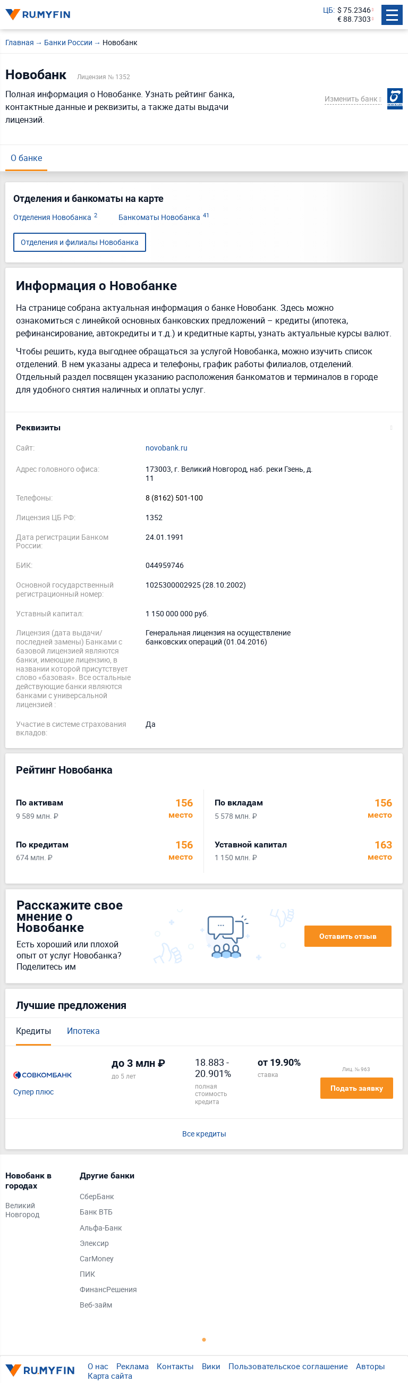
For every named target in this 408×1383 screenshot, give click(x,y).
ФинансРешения (108, 1289)
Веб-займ (96, 1305)
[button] (204, 428)
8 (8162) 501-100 (174, 498)
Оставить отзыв (348, 936)
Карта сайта (110, 1375)
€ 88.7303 (354, 19)
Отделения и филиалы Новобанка (80, 242)
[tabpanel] (37, 1197)
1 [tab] (204, 1339)
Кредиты (33, 1031)
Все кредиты (204, 1134)
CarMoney (97, 1258)
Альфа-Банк (101, 1228)
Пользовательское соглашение (288, 1366)
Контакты (175, 1366)
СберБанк (97, 1196)
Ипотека (83, 1031)
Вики (211, 1366)
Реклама (132, 1366)
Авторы (370, 1366)
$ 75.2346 (354, 10)
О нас (98, 1366)
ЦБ (328, 10)
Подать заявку (356, 1088)
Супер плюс (33, 1092)
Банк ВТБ (96, 1212)
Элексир (94, 1243)
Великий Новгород (22, 1210)
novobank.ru (167, 448)
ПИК (87, 1274)
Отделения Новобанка (55, 217)
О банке (26, 158)
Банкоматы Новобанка (163, 217)
